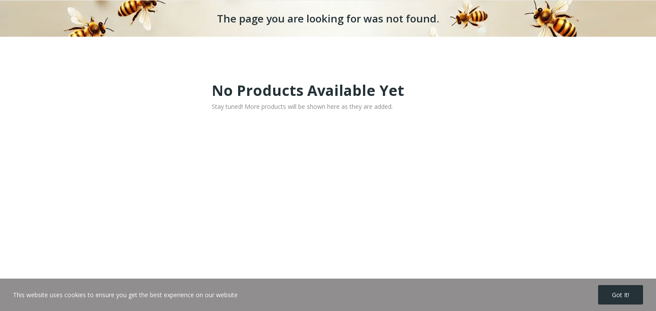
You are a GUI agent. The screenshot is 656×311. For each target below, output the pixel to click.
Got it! (620, 295)
